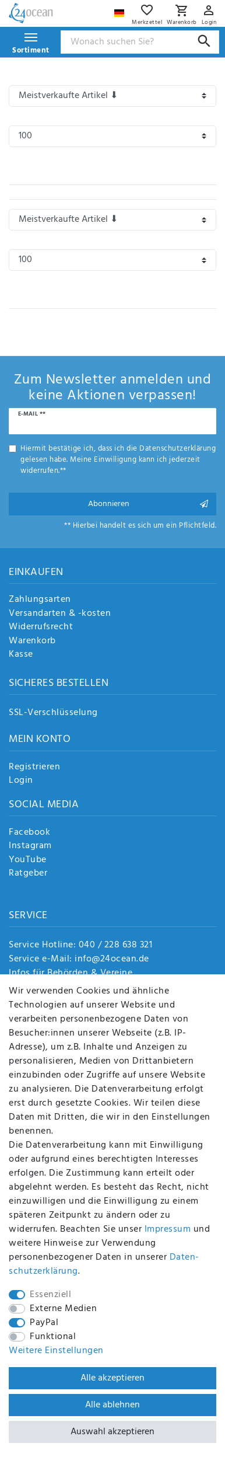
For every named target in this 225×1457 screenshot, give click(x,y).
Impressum (168, 1229)
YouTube (28, 860)
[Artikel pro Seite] (112, 136)
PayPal (44, 1323)
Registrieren (34, 767)
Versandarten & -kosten (60, 614)
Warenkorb (32, 641)
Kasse (21, 655)
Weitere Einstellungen (56, 1351)
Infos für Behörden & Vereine (70, 973)
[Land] (120, 10)
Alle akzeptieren (112, 1378)
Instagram (30, 846)
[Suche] (204, 41)
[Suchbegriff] (140, 42)
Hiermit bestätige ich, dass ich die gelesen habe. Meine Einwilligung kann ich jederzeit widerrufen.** (118, 460)
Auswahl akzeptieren (112, 1431)
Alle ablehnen (112, 1405)
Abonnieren (148, 504)
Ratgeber (28, 874)
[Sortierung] (112, 96)
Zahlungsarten (40, 600)
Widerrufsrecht (41, 627)
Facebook (29, 833)
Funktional (53, 1337)
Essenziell (50, 1295)
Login (21, 781)
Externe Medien (63, 1309)
